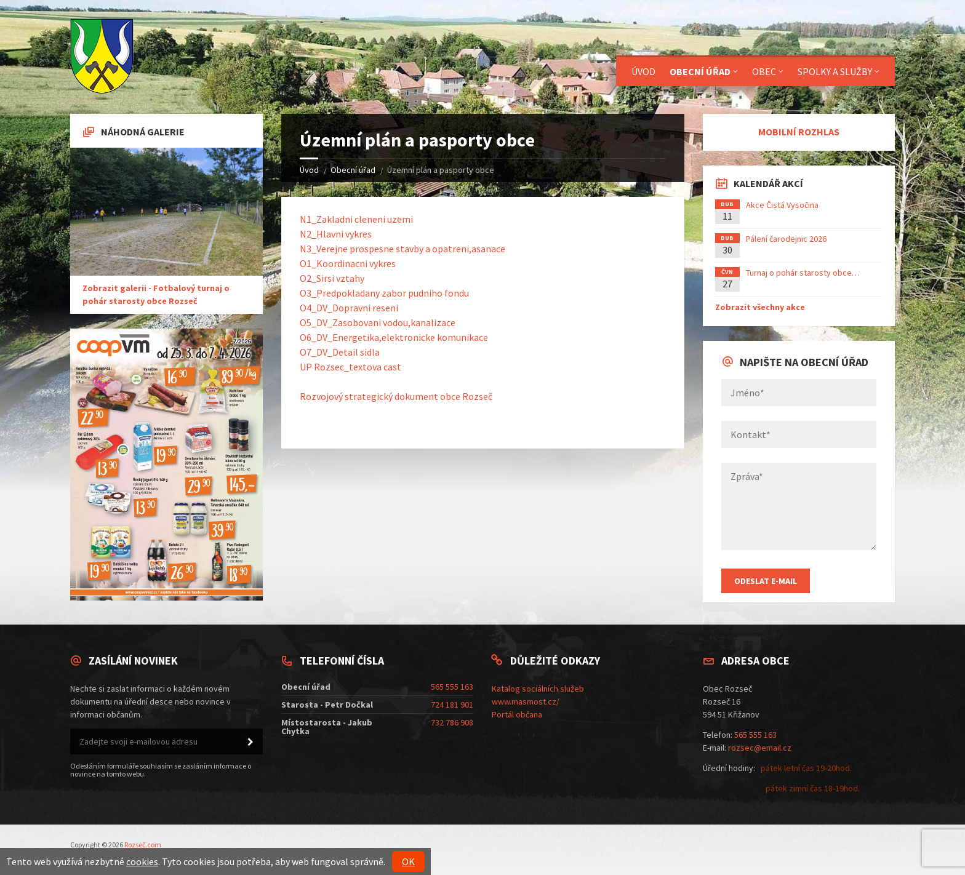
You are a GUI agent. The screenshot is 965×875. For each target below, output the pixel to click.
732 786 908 (452, 722)
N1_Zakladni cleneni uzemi (356, 219)
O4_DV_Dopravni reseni (349, 308)
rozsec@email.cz (759, 747)
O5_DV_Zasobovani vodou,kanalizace (377, 322)
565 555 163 (452, 686)
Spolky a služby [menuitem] (835, 71)
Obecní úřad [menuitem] (700, 71)
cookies (142, 861)
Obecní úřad (352, 169)
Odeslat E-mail (765, 580)
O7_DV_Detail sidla (340, 352)
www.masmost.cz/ (525, 701)
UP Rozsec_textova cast (350, 367)
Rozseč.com (142, 844)
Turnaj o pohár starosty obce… (803, 272)
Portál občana (517, 714)
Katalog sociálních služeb (538, 688)
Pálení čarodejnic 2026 (786, 238)
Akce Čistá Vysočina (782, 204)
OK (408, 861)
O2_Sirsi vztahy (332, 278)
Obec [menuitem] (764, 71)
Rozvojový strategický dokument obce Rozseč (396, 396)
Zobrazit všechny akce (760, 307)
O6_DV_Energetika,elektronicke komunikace (394, 337)
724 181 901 (452, 704)
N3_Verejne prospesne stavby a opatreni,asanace (402, 248)
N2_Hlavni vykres (336, 234)
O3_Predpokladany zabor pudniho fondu (384, 293)
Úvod (309, 169)
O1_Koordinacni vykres (348, 263)
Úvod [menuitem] (643, 71)
